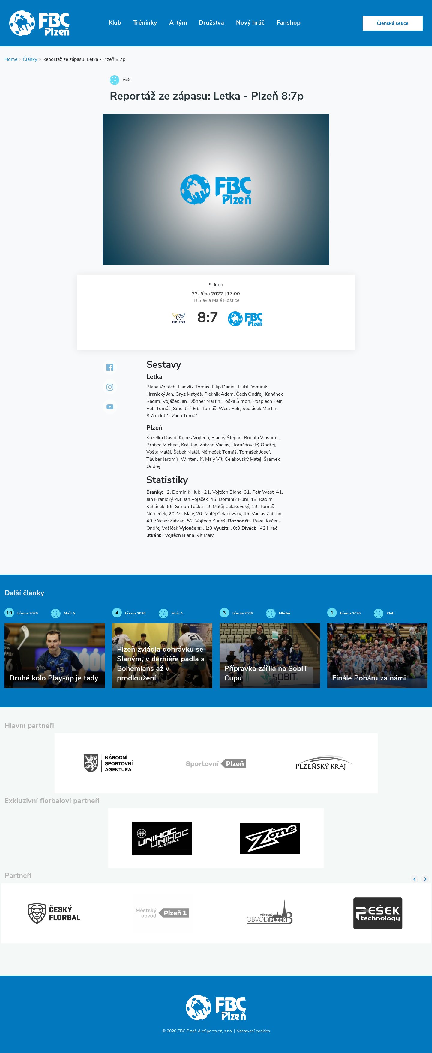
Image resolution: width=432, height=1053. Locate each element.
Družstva (211, 23)
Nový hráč (250, 23)
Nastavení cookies (253, 1031)
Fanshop (289, 23)
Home (10, 59)
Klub (115, 23)
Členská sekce (393, 23)
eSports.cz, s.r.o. (217, 1031)
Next (425, 878)
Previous (414, 878)
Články (30, 59)
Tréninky (145, 23)
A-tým (178, 23)
